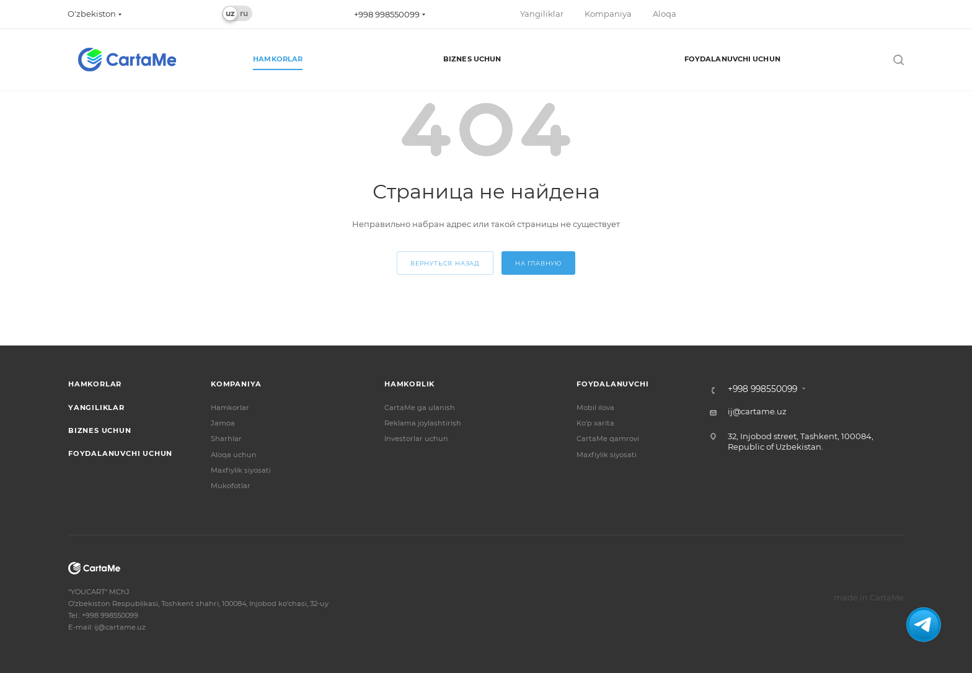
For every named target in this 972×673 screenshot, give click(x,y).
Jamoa (223, 423)
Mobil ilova (595, 407)
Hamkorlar (95, 384)
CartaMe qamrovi (608, 438)
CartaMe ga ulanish (419, 407)
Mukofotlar (230, 485)
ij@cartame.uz (757, 411)
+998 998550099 (387, 14)
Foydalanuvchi (612, 384)
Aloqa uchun (234, 454)
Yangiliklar (96, 407)
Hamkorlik (409, 384)
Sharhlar (226, 438)
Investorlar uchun (416, 438)
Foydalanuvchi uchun (120, 453)
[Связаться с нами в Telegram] (923, 624)
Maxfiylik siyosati (241, 470)
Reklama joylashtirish (422, 423)
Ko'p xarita (595, 423)
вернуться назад (445, 263)
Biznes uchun (99, 430)
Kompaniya (236, 384)
